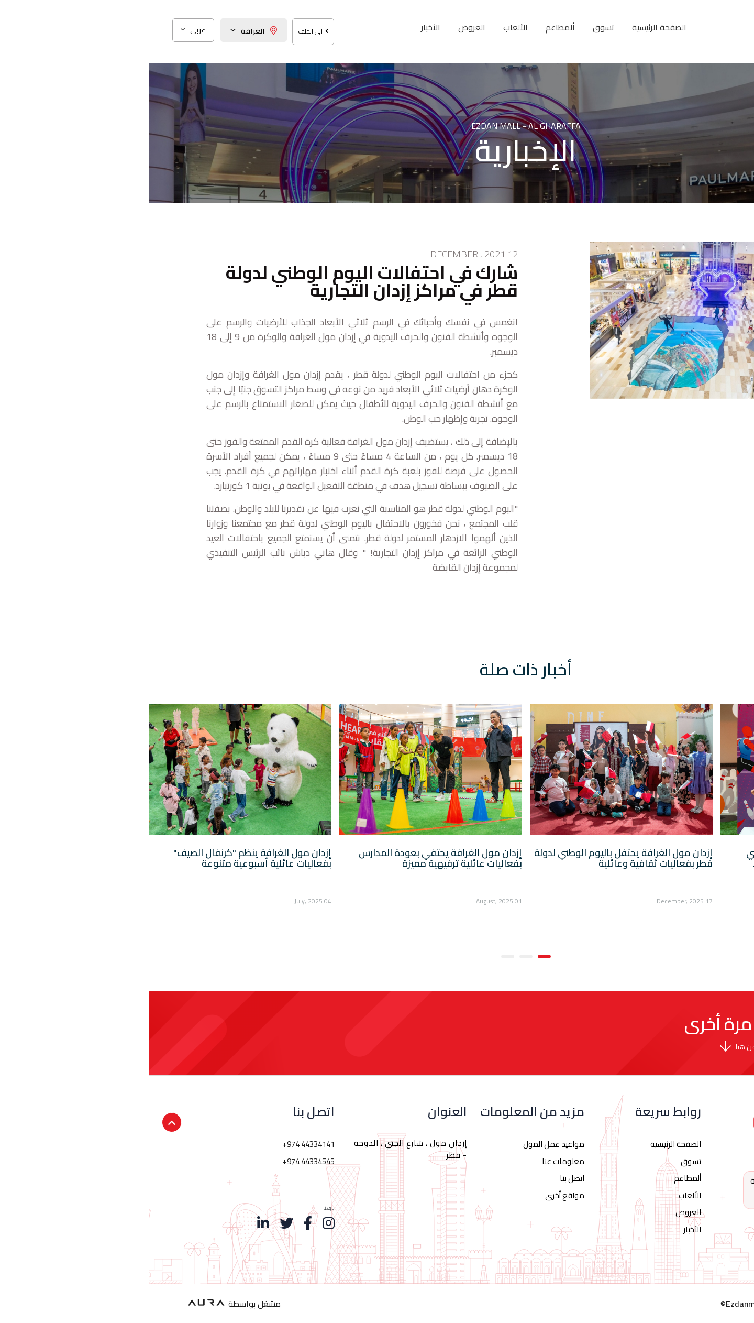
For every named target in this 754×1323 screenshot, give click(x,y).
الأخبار (282, 27)
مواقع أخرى (416, 1195)
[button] (395, 955)
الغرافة (105, 31)
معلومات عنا (414, 1161)
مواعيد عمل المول (405, 1144)
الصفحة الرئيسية (510, 27)
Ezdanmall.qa (602, 1303)
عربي (44, 30)
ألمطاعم (411, 27)
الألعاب (366, 27)
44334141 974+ (646, 1191)
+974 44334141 (160, 1144)
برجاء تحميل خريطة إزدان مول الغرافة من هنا (652, 1047)
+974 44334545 (160, 1161)
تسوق (454, 27)
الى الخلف (164, 31)
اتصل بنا (423, 1178)
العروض (323, 27)
